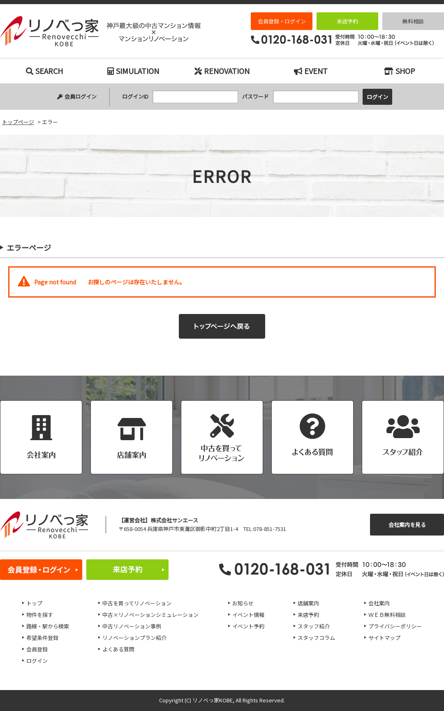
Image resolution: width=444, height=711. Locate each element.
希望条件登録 (42, 638)
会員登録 (37, 649)
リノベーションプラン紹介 (134, 638)
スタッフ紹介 (314, 626)
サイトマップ (384, 638)
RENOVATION (222, 70)
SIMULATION (133, 70)
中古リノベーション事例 (131, 626)
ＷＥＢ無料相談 (387, 615)
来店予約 (347, 21)
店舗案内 (308, 603)
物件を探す (39, 615)
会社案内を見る (407, 525)
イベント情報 (248, 615)
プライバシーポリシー (395, 626)
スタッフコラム (316, 638)
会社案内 (379, 603)
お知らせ (243, 603)
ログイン (37, 661)
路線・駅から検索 (47, 626)
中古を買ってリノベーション (136, 603)
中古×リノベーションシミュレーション (150, 615)
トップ (34, 603)
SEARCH (44, 70)
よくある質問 (118, 649)
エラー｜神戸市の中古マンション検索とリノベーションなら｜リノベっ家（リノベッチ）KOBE (100, 31)
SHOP (399, 70)
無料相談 (413, 21)
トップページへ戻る (222, 326)
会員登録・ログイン (282, 21)
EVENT (311, 70)
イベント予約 (248, 626)
